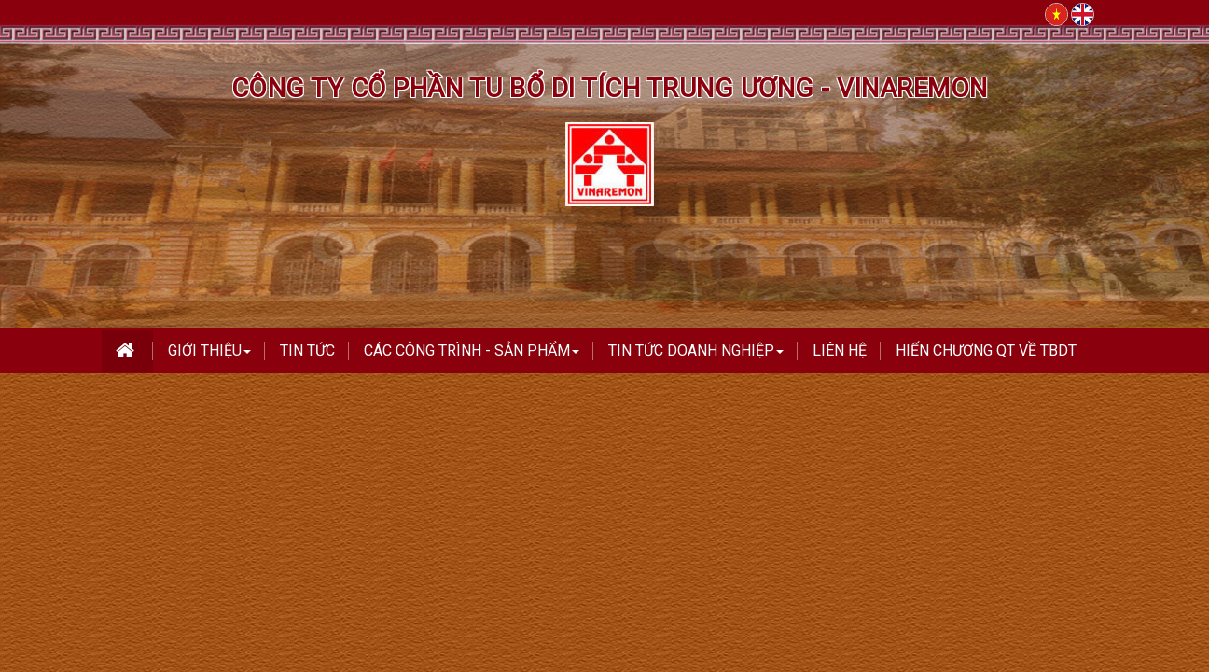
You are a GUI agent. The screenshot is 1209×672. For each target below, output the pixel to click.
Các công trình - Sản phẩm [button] (471, 356)
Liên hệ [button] (840, 350)
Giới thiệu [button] (209, 356)
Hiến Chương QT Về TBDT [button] (986, 350)
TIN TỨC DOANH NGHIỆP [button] (696, 356)
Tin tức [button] (307, 350)
